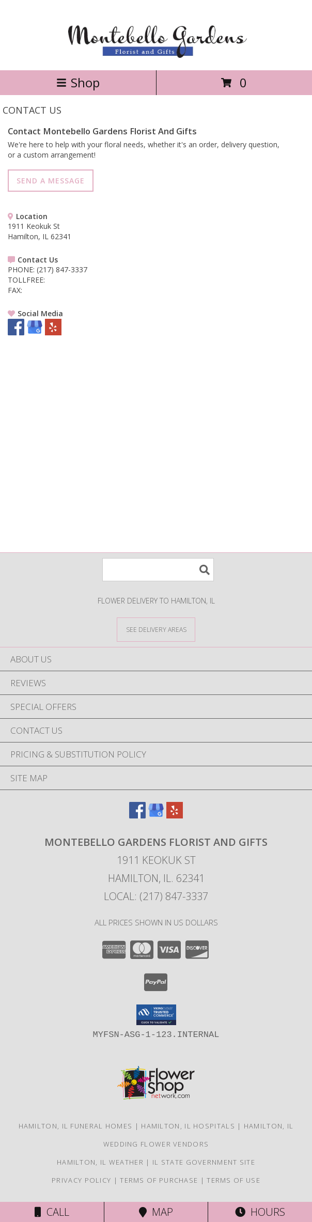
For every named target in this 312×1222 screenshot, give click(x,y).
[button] (156, 1014)
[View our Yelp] (53, 332)
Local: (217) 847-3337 (156, 896)
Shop (78, 82)
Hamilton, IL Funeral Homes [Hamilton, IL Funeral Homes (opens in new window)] (76, 1126)
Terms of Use (233, 1180)
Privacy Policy (81, 1180)
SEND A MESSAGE (51, 180)
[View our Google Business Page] (34, 332)
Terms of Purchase (159, 1180)
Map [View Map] (156, 1212)
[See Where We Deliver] (156, 629)
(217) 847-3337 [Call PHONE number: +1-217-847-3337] (62, 269)
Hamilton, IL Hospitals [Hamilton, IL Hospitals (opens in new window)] (188, 1126)
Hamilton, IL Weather (100, 1162)
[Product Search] (158, 569)
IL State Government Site (203, 1162)
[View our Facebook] (16, 332)
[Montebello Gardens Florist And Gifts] (156, 55)
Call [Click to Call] (52, 1212)
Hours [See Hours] (260, 1212)
